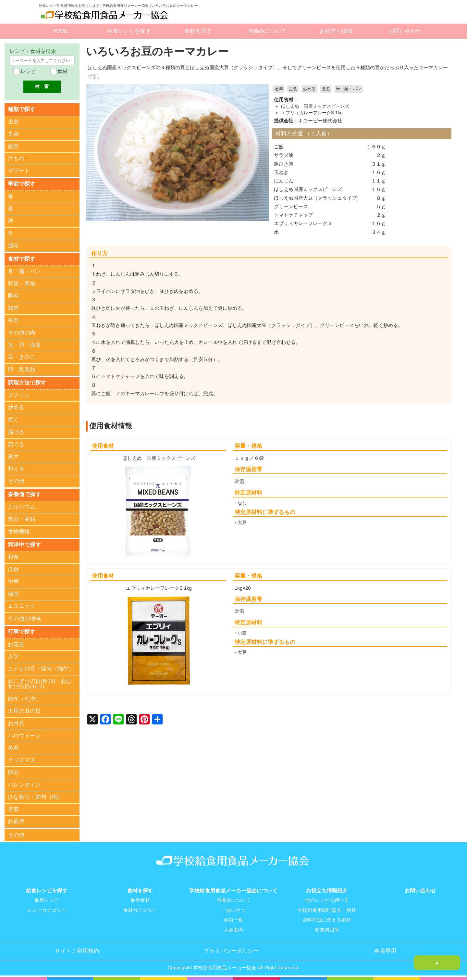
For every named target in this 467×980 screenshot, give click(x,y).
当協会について (267, 31)
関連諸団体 (327, 930)
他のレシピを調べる (327, 900)
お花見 (16, 645)
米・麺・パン (348, 89)
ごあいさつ (233, 910)
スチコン (19, 396)
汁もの (16, 159)
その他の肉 (21, 333)
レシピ (27, 71)
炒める (309, 89)
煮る (326, 89)
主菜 (13, 134)
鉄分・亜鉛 (21, 520)
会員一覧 (233, 920)
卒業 (13, 810)
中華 (13, 582)
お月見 (16, 724)
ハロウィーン (24, 736)
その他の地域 (24, 619)
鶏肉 (13, 308)
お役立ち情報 (336, 31)
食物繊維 (19, 532)
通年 (279, 89)
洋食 (13, 570)
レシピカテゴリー (46, 910)
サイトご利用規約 (77, 951)
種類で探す (21, 109)
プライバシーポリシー (231, 951)
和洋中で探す (24, 545)
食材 (62, 71)
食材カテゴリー (140, 910)
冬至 (13, 749)
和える (16, 469)
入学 (13, 657)
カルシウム (21, 507)
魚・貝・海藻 (24, 345)
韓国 (13, 595)
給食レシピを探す (129, 31)
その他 (16, 481)
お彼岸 (16, 822)
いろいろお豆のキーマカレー (159, 51)
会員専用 (385, 951)
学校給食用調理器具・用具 (327, 910)
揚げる (16, 432)
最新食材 (140, 900)
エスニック (21, 607)
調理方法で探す (27, 383)
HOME (60, 31)
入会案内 (233, 930)
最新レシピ (46, 900)
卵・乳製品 (21, 370)
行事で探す (21, 632)
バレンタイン (24, 785)
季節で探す (21, 184)
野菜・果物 (21, 284)
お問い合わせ (405, 31)
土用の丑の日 (24, 712)
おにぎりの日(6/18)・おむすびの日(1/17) (40, 684)
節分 (13, 773)
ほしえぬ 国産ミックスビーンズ (315, 106)
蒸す (13, 457)
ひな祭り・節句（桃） (35, 798)
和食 (13, 558)
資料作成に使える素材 (326, 920)
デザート (19, 171)
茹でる (16, 445)
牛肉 (13, 321)
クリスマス (21, 761)
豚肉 (13, 296)
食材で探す (21, 259)
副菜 (13, 146)
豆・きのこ (21, 357)
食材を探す (198, 31)
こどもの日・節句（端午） (41, 669)
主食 (293, 89)
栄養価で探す (24, 495)
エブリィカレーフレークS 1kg (312, 112)
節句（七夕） (24, 700)
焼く (13, 420)
